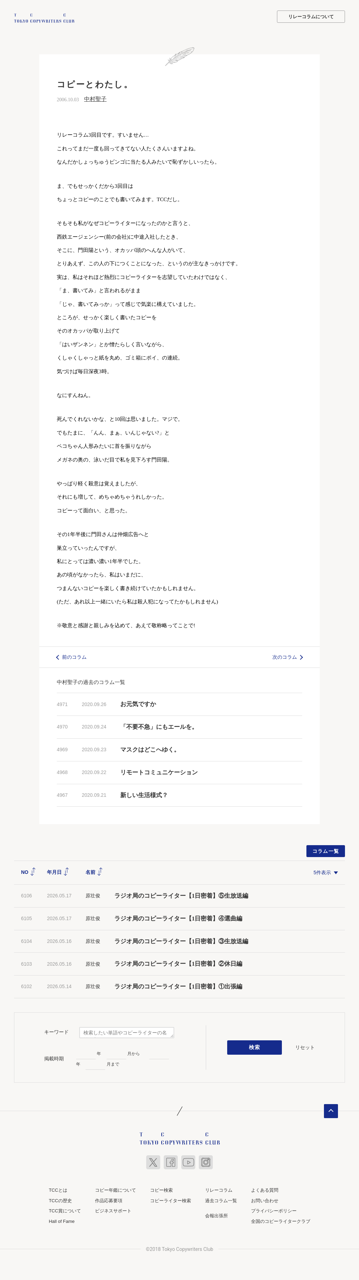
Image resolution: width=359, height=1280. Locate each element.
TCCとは (58, 1189)
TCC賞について (65, 1210)
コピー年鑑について (115, 1189)
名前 (94, 871)
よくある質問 (264, 1189)
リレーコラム (218, 1189)
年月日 (58, 871)
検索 (254, 1047)
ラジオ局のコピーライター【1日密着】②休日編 (178, 963)
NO (28, 871)
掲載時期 (54, 1057)
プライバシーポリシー (274, 1210)
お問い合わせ (264, 1200)
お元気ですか (138, 703)
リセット (305, 1046)
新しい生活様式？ (144, 794)
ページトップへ (331, 1110)
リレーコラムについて (311, 16)
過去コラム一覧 (221, 1200)
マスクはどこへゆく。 (150, 749)
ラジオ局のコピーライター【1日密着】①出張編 (181, 986)
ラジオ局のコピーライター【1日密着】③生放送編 (181, 940)
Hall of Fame (62, 1220)
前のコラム (74, 656)
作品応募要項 (108, 1200)
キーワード (56, 1031)
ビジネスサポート (113, 1210)
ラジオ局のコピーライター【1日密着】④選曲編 (178, 918)
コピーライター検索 (170, 1200)
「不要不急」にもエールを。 (159, 726)
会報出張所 (216, 1215)
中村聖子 (95, 98)
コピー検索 (161, 1189)
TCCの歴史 (60, 1200)
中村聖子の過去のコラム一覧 (91, 681)
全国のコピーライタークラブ (280, 1220)
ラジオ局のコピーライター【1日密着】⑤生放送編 (181, 895)
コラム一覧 (325, 850)
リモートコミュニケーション (159, 771)
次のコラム (284, 656)
